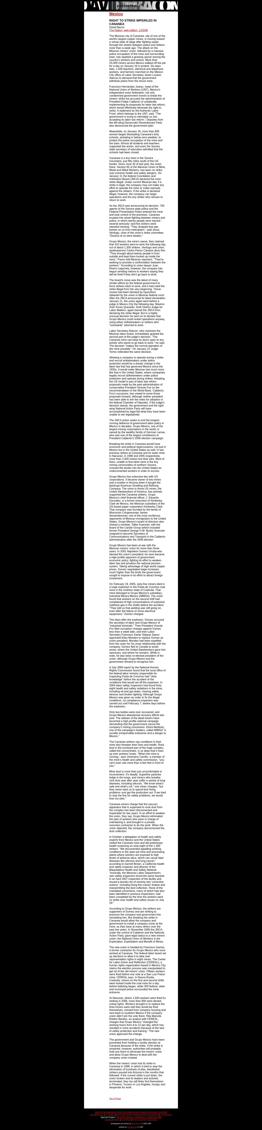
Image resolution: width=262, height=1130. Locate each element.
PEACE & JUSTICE (157, 1112)
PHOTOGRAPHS (141, 1119)
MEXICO (99, 1112)
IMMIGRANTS (112, 1112)
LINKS (154, 1119)
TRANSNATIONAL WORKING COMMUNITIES (138, 1117)
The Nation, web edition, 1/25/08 (128, 30)
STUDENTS (166, 1114)
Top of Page (115, 1098)
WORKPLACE (97, 1114)
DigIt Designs (132, 1127)
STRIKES (110, 1114)
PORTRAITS (123, 1114)
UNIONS (154, 1114)
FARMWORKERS (139, 1114)
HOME (108, 1119)
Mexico (116, 14)
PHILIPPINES (139, 1112)
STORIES (126, 1119)
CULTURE (126, 1112)
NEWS (116, 1119)
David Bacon (136, 1123)
